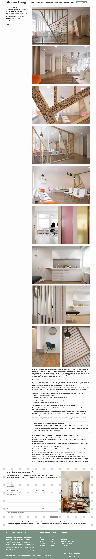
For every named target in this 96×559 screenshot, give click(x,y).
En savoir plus (56, 430)
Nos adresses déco (17, 533)
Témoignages (64, 539)
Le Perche (42, 545)
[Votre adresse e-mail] (32, 487)
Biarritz (42, 539)
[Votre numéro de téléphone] (18, 490)
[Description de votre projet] (32, 497)
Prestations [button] (40, 2)
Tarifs (72, 2)
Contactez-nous (81, 2)
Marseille (42, 550)
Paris (52, 541)
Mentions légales (26, 555)
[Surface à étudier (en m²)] (32, 505)
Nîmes (52, 539)
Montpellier (54, 536)
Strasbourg (53, 545)
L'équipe (66, 2)
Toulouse (53, 549)
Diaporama (11, 21)
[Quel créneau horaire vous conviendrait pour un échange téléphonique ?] (32, 509)
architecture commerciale (53, 387)
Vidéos (63, 537)
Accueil (8, 7)
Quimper (53, 543)
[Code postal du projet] (45, 490)
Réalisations (49, 2)
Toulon (52, 547)
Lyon (41, 549)
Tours (52, 550)
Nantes (52, 537)
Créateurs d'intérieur (16, 2)
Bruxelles (42, 543)
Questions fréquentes (66, 543)
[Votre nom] (45, 483)
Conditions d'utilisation (36, 555)
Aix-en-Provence (44, 536)
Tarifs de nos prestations (67, 541)
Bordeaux (42, 541)
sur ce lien (15, 525)
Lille (41, 547)
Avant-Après (58, 2)
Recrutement (64, 545)
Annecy (42, 537)
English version (47, 555)
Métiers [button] (32, 2)
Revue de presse (65, 536)
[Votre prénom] (18, 483)
